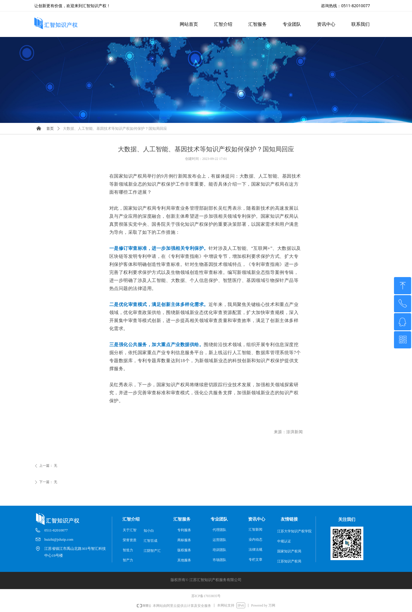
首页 (50, 128)
